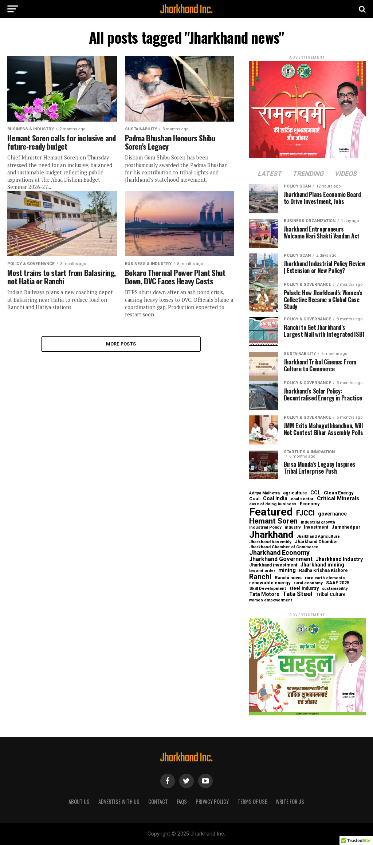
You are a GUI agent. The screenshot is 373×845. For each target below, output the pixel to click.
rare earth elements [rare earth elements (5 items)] (325, 578)
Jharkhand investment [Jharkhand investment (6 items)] (273, 565)
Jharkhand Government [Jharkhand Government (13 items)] (281, 559)
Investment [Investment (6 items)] (316, 527)
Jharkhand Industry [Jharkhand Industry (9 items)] (339, 559)
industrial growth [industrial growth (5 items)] (318, 522)
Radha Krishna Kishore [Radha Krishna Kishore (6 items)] (323, 570)
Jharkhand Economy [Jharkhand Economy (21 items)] (279, 553)
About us (79, 801)
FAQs (182, 801)
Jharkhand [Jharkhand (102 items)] (271, 534)
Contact (158, 801)
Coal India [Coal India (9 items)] (275, 498)
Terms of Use (252, 801)
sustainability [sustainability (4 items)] (335, 589)
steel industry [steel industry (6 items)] (304, 588)
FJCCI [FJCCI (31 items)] (305, 513)
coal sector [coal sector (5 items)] (302, 499)
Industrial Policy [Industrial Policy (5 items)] (265, 527)
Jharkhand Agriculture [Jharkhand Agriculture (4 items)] (318, 537)
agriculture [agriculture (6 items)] (295, 493)
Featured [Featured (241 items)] (271, 512)
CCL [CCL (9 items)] (315, 492)
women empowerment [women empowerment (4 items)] (270, 601)
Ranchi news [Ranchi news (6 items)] (288, 578)
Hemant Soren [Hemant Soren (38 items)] (273, 521)
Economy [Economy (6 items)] (309, 504)
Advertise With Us (119, 801)
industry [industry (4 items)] (293, 528)
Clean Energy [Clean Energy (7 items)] (338, 493)
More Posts (121, 344)
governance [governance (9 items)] (332, 513)
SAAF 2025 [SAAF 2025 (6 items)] (337, 583)
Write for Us (290, 801)
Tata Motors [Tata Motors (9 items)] (264, 594)
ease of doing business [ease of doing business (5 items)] (273, 504)
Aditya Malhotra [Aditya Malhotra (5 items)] (264, 493)
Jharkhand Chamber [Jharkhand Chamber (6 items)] (316, 542)
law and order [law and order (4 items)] (262, 571)
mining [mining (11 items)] (287, 570)
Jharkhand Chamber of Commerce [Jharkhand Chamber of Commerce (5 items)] (283, 547)
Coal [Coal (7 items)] (254, 499)
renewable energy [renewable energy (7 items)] (269, 583)
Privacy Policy (212, 801)
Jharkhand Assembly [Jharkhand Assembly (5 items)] (270, 542)
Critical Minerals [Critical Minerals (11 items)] (338, 498)
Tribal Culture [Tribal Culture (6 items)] (331, 594)
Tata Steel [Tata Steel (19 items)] (298, 594)
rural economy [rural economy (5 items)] (308, 583)
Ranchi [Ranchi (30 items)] (260, 576)
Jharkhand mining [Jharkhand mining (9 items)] (322, 564)
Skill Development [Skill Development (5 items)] (267, 589)
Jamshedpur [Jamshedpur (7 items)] (346, 527)
